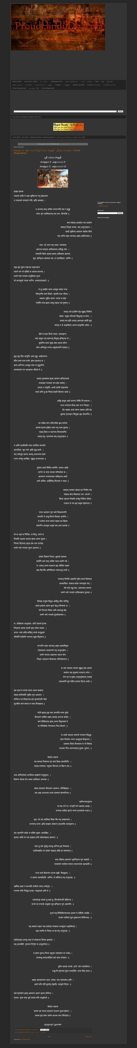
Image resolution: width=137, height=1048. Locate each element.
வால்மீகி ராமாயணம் (109, 85)
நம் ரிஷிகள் (28, 85)
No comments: (34, 1029)
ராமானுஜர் (66, 85)
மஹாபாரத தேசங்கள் (71, 81)
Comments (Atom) (25, 1039)
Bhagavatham (21, 1032)
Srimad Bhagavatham (48, 88)
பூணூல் (50, 85)
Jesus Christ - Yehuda (30, 81)
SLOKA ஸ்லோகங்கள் (93, 85)
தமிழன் (90, 81)
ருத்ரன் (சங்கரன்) (40, 85)
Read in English (17, 81)
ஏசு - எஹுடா (44, 81)
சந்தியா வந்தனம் (17, 85)
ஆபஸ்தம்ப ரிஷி (34, 88)
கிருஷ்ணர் (110, 81)
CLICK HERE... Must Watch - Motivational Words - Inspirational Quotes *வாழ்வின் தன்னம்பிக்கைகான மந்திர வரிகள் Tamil (48, 137)
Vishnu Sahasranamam (19, 88)
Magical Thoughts (103, 206)
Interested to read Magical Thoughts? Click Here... (27, 117)
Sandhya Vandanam (79, 85)
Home (49, 1036)
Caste (96, 81)
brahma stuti (28, 1032)
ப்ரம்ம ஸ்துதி (42, 1032)
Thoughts (58, 85)
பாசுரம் (83, 81)
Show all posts (64, 144)
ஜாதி (102, 81)
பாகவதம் (36, 1032)
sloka (32, 1032)
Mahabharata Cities (57, 81)
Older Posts (88, 1036)
